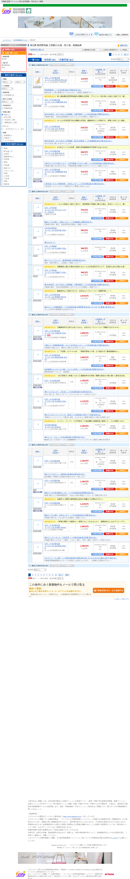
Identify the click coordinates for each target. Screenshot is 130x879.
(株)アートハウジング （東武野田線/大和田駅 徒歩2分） (65, 260)
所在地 (55, 73)
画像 (37, 72)
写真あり (7, 138)
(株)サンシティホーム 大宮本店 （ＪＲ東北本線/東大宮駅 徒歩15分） (70, 537)
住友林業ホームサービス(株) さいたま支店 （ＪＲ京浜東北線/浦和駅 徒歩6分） (74, 369)
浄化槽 (6, 165)
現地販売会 (8, 108)
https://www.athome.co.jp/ (72, 816)
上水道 (6, 176)
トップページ (7, 40)
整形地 (6, 184)
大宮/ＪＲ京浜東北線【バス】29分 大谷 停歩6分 (54, 127)
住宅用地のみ (9, 95)
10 (56, 575)
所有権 (6, 159)
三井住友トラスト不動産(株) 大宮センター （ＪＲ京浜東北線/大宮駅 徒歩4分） (74, 184)
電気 (5, 181)
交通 (55, 71)
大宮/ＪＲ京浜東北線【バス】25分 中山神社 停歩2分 (55, 401)
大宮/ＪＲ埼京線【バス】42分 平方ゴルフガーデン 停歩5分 (55, 210)
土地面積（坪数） (100, 71)
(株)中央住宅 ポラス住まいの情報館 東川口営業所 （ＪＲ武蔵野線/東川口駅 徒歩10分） (78, 141)
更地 (5, 162)
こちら (114, 838)
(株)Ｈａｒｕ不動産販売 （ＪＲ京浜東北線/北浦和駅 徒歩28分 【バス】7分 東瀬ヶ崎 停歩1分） (79, 307)
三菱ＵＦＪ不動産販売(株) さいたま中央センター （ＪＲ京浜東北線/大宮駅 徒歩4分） (77, 345)
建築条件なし (9, 156)
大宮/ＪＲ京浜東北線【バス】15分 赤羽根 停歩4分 (55, 526)
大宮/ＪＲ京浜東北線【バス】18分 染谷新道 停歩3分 (55, 546)
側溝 (5, 173)
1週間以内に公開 (10, 122)
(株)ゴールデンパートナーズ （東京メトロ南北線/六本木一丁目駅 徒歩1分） (72, 415)
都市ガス (7, 168)
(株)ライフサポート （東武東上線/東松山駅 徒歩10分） (65, 474)
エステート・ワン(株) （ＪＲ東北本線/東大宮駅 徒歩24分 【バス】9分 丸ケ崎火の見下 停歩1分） (80, 558)
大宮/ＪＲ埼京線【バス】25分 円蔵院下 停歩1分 (55, 272)
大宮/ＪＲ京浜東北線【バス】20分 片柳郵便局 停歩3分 (55, 172)
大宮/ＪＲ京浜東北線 (52, 381)
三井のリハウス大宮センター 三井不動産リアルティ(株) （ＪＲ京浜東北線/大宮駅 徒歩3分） (79, 163)
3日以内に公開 (9, 120)
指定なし (7, 115)
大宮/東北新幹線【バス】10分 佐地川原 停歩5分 (55, 230)
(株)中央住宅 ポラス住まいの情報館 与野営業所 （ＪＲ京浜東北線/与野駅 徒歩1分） (77, 114)
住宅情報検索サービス (20, 40)
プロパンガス (9, 171)
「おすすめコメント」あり (14, 129)
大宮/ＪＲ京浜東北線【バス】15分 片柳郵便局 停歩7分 (55, 102)
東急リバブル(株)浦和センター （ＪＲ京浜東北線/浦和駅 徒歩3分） (69, 493)
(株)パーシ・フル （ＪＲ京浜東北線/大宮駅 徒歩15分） (65, 437)
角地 (5, 148)
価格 (83, 71)
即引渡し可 (8, 151)
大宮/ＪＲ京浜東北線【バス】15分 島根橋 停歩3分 (55, 296)
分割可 (6, 154)
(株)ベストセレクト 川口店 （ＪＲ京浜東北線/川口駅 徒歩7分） (68, 392)
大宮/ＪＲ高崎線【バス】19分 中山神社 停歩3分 (55, 248)
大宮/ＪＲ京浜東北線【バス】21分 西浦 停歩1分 (54, 152)
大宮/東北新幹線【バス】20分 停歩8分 (52, 426)
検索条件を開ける (37, 50)
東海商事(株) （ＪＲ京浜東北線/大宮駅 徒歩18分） (63, 90)
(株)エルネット (50, 242)
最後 (67, 575)
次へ (126, 54)
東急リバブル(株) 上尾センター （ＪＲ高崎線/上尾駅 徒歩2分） (68, 222)
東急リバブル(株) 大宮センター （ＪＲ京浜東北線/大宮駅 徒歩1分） (70, 515)
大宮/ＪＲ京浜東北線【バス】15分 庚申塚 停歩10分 (55, 79)
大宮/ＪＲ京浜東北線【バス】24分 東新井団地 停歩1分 (55, 357)
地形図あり (8, 135)
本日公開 (7, 117)
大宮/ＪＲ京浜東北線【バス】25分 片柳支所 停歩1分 (55, 333)
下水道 (6, 179)
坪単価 (83, 73)
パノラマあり (9, 140)
